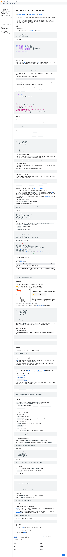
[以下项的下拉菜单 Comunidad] (37, 1)
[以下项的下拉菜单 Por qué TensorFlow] (46, 1)
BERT (29, 129)
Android (24, 532)
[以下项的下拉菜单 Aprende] (20, 1)
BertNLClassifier (33, 530)
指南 (30, 303)
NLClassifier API (32, 186)
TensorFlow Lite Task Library (23, 186)
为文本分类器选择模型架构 (49, 129)
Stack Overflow (42, 548)
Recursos (27, 1)
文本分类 (22, 527)
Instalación (12, 1)
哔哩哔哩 (15, 549)
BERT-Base (22, 261)
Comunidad (34, 1)
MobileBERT (50, 260)
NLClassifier (28, 530)
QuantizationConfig (19, 512)
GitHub (64, 1)
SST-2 (25, 62)
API (22, 1)
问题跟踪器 (42, 545)
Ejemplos (11, 3)
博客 (14, 545)
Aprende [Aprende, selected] (17, 1)
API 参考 (31, 529)
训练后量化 (17, 508)
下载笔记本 (39, 14)
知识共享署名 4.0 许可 (28, 536)
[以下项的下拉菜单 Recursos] (30, 1)
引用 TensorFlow (42, 551)
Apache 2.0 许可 (42, 536)
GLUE (39, 62)
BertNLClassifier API (48, 196)
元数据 (52, 192)
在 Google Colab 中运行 (20, 14)
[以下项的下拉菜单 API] (24, 1)
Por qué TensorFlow (42, 1)
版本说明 (41, 546)
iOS (27, 532)
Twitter (15, 548)
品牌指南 (41, 549)
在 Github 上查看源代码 (31, 14)
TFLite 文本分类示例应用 (38, 188)
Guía (7, 3)
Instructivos (3, 3)
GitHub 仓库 (32, 30)
